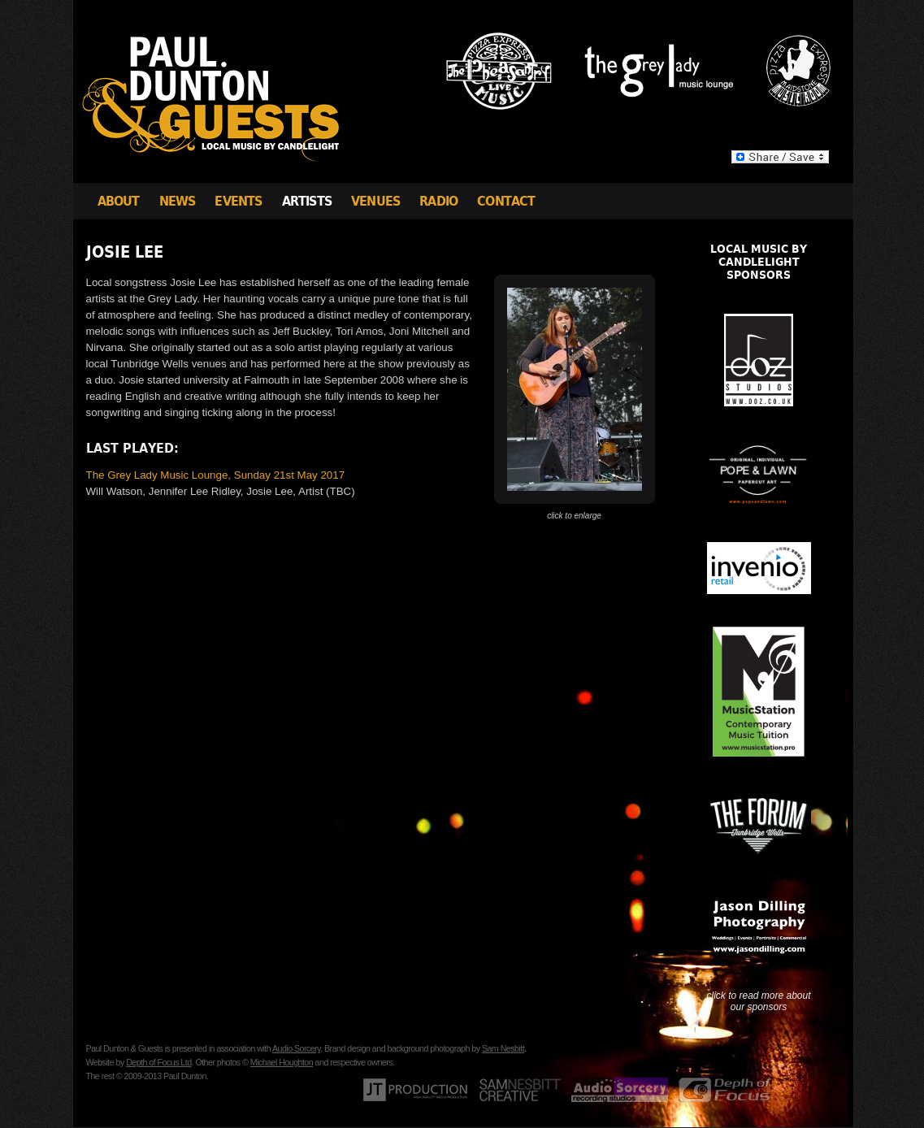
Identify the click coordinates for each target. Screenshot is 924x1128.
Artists (307, 201)
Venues (375, 201)
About (119, 201)
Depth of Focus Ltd (158, 1062)
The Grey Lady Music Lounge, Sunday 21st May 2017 (215, 475)
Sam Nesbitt (503, 1048)
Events (238, 201)
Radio (438, 201)
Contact (506, 201)
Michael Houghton (281, 1062)
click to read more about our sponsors (758, 1001)
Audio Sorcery (296, 1048)
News (177, 201)
